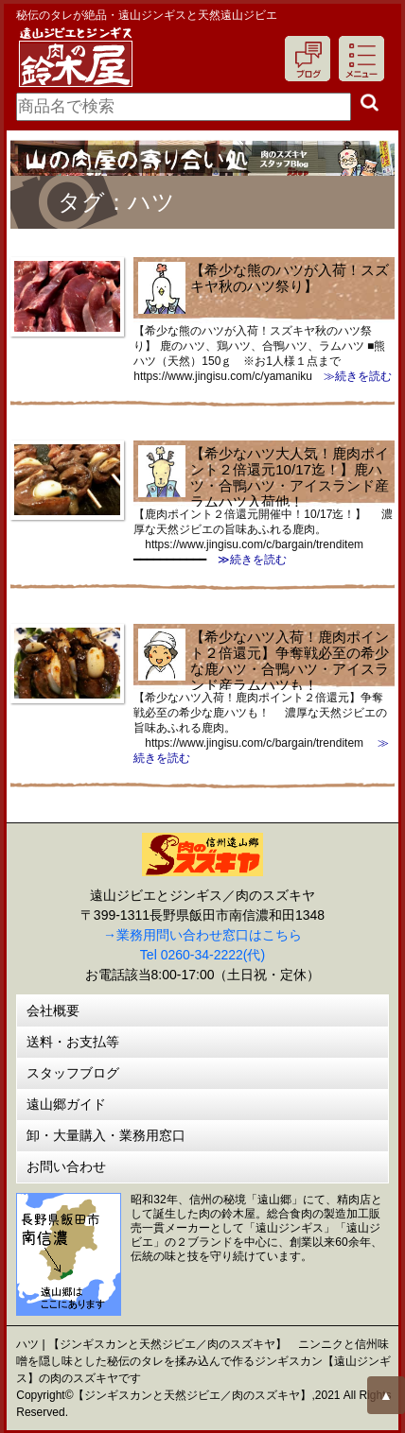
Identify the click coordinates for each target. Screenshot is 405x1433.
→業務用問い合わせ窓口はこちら (202, 934)
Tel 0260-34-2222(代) (202, 954)
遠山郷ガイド (66, 1104)
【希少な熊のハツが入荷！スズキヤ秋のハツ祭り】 (289, 278)
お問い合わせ (66, 1166)
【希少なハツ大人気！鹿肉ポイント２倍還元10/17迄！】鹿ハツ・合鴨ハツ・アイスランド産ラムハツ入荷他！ (289, 477)
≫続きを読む (352, 376)
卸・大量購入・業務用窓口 (105, 1135)
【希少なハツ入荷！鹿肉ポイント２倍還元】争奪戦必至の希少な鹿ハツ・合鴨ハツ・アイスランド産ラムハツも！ (289, 661)
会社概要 (52, 1010)
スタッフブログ (72, 1072)
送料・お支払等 (72, 1041)
